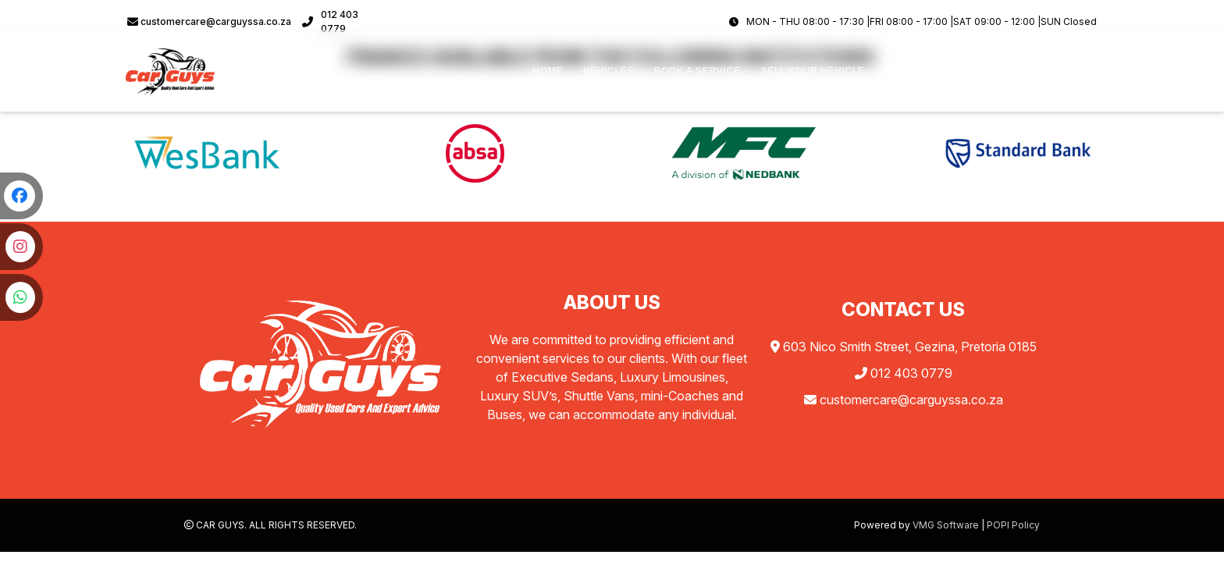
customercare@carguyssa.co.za (209, 21)
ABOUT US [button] (976, 71)
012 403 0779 (330, 21)
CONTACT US (1055, 71)
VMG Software (946, 525)
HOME (547, 71)
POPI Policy (1013, 525)
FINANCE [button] (907, 71)
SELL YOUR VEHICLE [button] (812, 71)
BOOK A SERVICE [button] (697, 71)
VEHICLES (608, 71)
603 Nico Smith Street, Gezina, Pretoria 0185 (903, 346)
